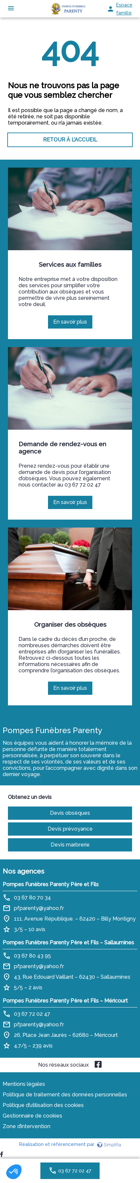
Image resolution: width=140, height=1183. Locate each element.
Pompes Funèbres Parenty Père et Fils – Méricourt (65, 1001)
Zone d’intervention (26, 1126)
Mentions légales (24, 1084)
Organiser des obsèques (70, 624)
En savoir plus (72, 324)
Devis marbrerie (70, 845)
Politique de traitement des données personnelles (65, 1094)
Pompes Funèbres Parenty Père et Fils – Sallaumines (68, 942)
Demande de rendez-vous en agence (62, 447)
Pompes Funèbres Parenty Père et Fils (51, 884)
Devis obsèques (70, 813)
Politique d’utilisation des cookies (43, 1105)
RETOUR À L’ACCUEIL (70, 140)
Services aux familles (70, 264)
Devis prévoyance (70, 829)
